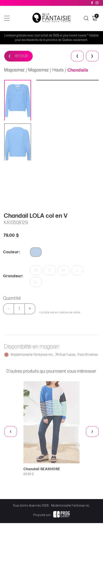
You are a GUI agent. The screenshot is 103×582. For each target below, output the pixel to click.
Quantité (9, 298)
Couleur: (9, 252)
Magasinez (14, 71)
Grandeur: (11, 276)
